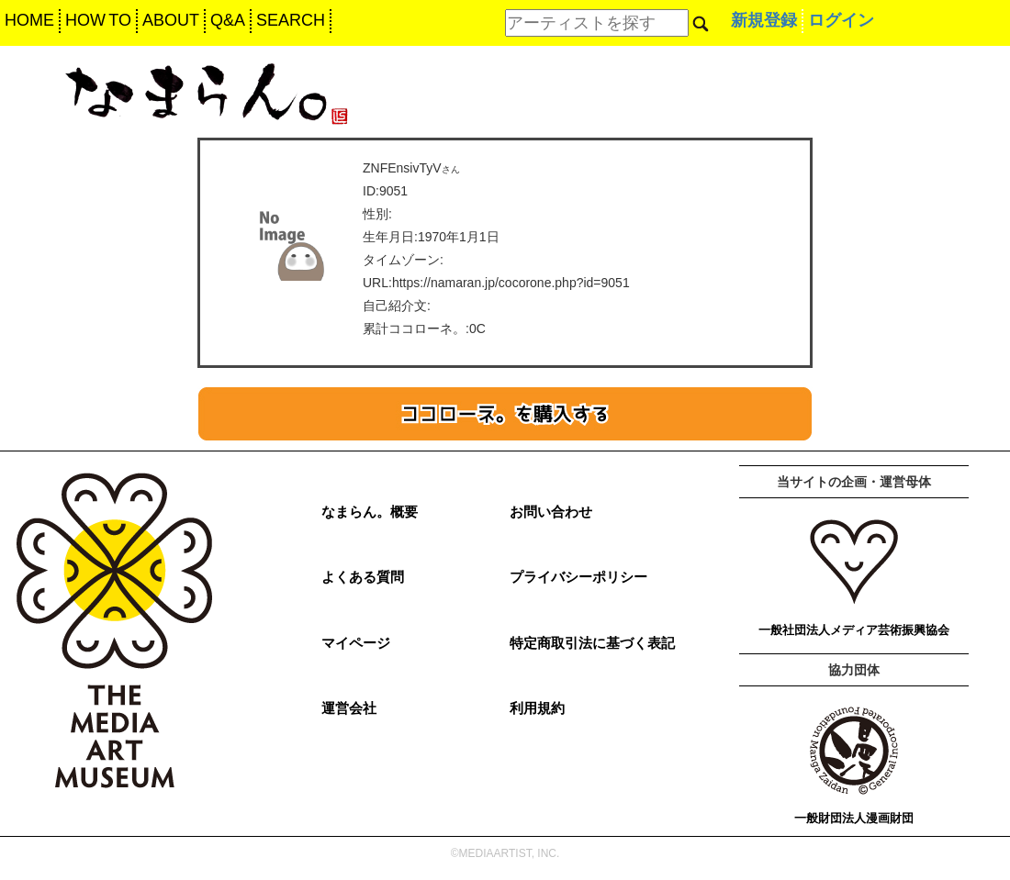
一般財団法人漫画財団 (854, 818)
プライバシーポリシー (578, 577)
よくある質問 (362, 577)
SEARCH (290, 20)
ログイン (841, 20)
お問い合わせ (551, 511)
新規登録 (764, 20)
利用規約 (537, 708)
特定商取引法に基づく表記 (592, 643)
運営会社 (348, 708)
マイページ (355, 643)
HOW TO (98, 20)
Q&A (227, 20)
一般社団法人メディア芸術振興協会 (853, 630)
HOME (29, 20)
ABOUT (170, 20)
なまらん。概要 (369, 511)
